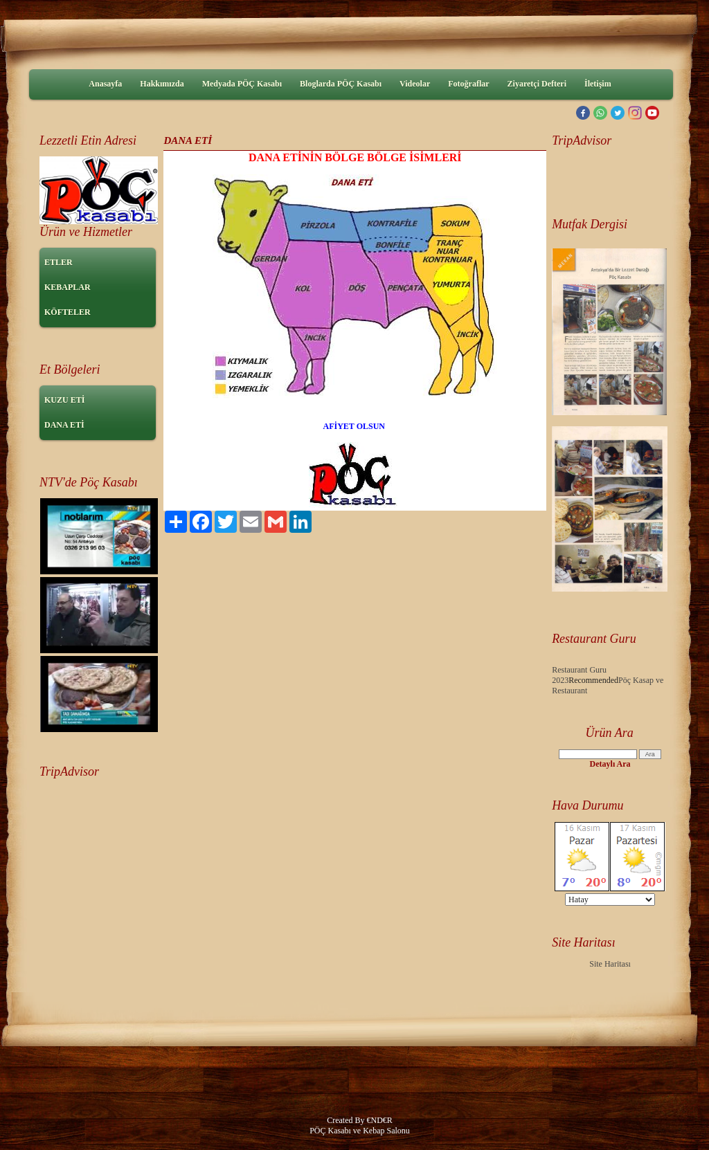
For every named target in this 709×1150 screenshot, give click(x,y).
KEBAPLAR (67, 287)
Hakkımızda (161, 84)
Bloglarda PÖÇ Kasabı (341, 84)
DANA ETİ (64, 425)
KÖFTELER (67, 312)
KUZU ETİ (64, 400)
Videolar (415, 84)
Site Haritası (610, 964)
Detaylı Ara (610, 764)
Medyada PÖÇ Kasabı (242, 84)
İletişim (597, 84)
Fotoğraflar (468, 84)
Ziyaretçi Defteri (537, 84)
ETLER (58, 262)
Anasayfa (105, 84)
